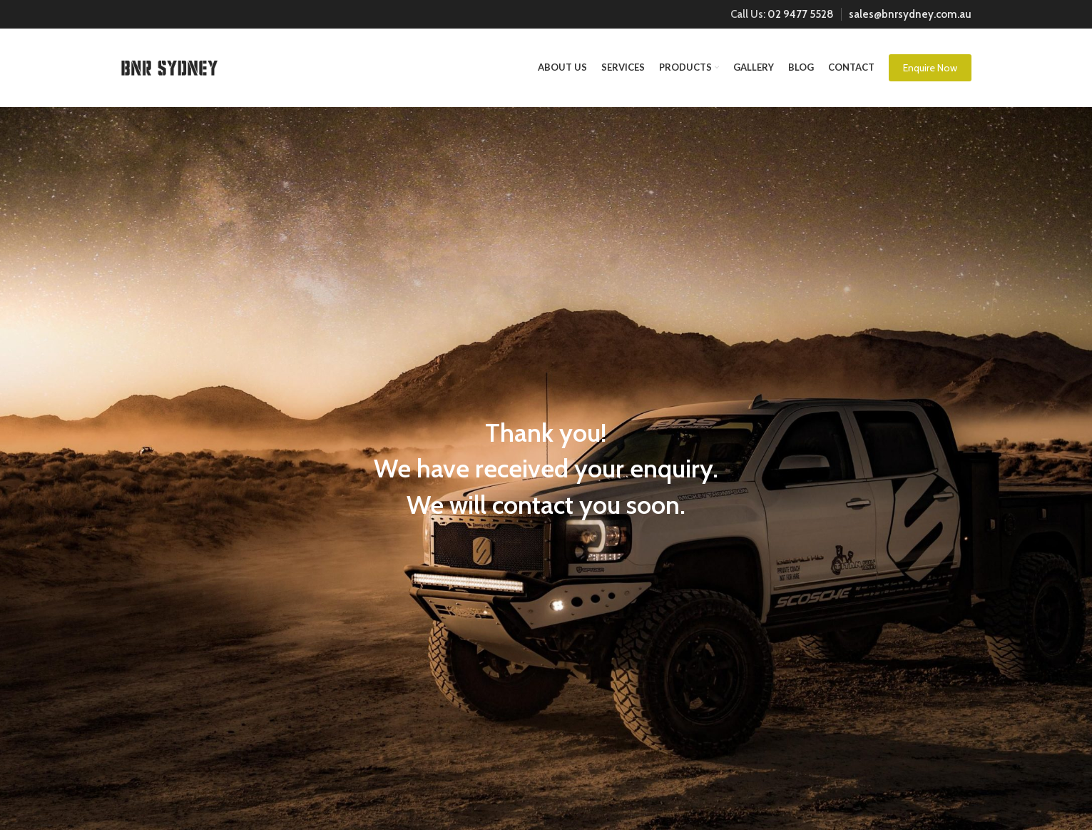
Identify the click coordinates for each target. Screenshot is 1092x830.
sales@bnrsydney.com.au (910, 14)
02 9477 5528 (800, 14)
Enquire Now (930, 67)
